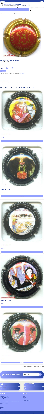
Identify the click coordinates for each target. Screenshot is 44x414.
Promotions (24, 396)
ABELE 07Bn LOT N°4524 (6, 245)
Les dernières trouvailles (26, 395)
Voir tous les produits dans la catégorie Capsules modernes (33, 366)
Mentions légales (2, 408)
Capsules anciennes (13, 7)
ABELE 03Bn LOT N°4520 (6, 189)
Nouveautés (24, 397)
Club (23, 401)
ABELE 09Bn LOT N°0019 (6, 300)
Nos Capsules (25, 398)
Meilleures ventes (2, 407)
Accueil (1, 395)
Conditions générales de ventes (4, 397)
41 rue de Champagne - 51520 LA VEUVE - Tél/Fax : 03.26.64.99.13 (9, 413)
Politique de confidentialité (4, 403)
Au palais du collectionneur (4, 396)
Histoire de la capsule (3, 398)
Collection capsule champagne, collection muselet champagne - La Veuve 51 (9, 402)
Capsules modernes (6, 7)
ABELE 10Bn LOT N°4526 (6, 355)
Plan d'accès (2, 406)
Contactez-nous (2, 405)
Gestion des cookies (3, 409)
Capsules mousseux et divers (21, 7)
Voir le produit (22, 140)
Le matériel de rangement (26, 400)
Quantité (1, 68)
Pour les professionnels (26, 402)
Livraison (1, 400)
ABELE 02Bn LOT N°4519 (6, 134)
